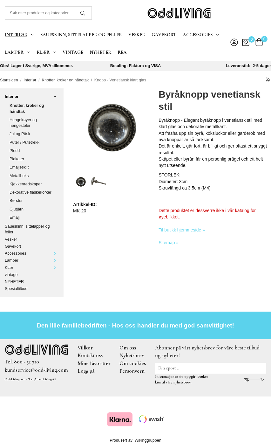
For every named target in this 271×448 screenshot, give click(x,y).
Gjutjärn (17, 209)
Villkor (85, 347)
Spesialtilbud (16, 288)
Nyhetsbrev (131, 355)
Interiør (19, 35)
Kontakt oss (90, 355)
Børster (16, 200)
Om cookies (132, 363)
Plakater (17, 159)
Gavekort (164, 35)
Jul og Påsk (20, 134)
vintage (73, 52)
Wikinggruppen (148, 440)
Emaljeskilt (19, 167)
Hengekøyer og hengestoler (23, 123)
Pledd (15, 150)
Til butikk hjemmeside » (182, 229)
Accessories (201, 35)
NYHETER (100, 52)
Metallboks (19, 176)
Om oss (127, 347)
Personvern (132, 371)
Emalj (15, 217)
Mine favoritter (94, 363)
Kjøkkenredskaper (26, 184)
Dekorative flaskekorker (30, 192)
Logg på (86, 371)
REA (122, 52)
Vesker (136, 35)
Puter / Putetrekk (24, 142)
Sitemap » (169, 242)
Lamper (17, 52)
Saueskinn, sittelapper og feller (81, 35)
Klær (46, 52)
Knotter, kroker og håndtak (27, 108)
